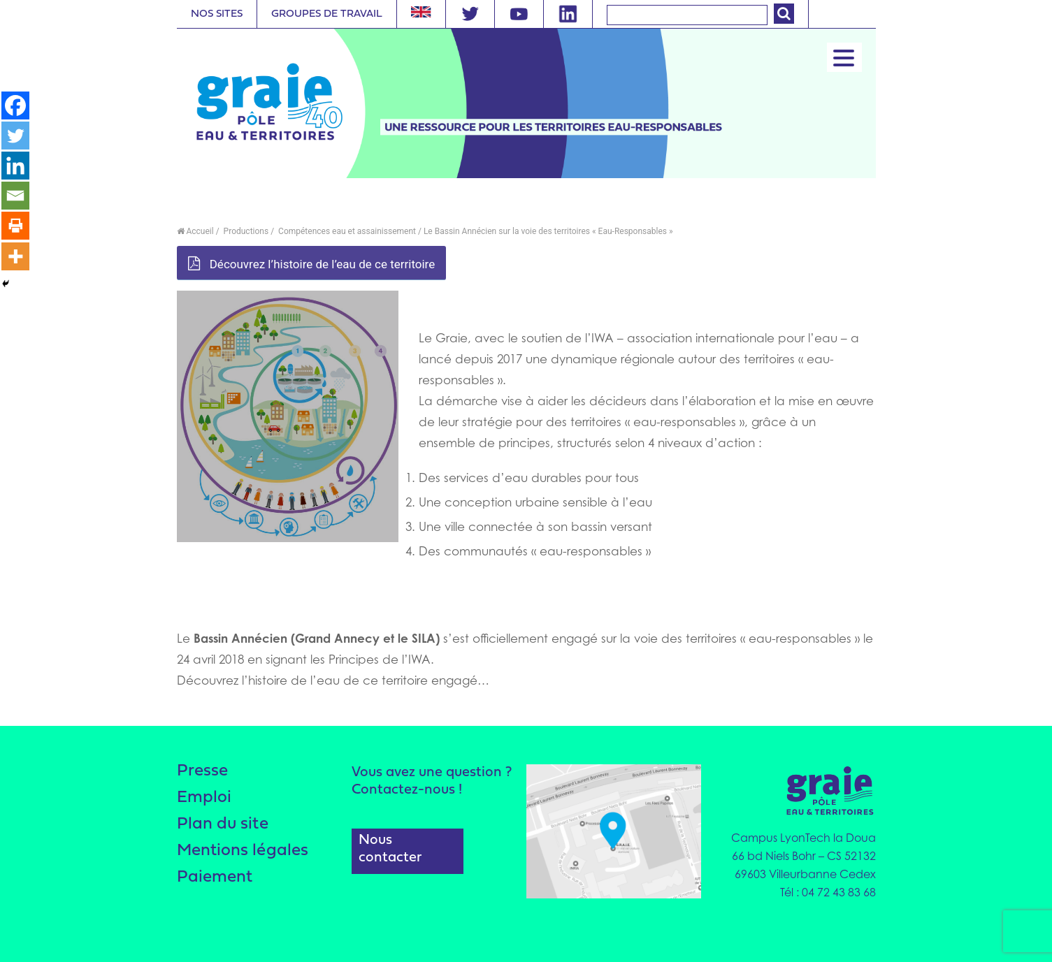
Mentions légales (243, 853)
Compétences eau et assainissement (346, 231)
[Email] (15, 198)
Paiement (215, 880)
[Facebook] (15, 105)
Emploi (205, 799)
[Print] (15, 228)
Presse (203, 771)
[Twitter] (15, 136)
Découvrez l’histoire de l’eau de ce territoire (311, 263)
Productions (245, 231)
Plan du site (223, 826)
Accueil (195, 231)
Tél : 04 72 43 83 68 (828, 892)
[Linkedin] (15, 167)
